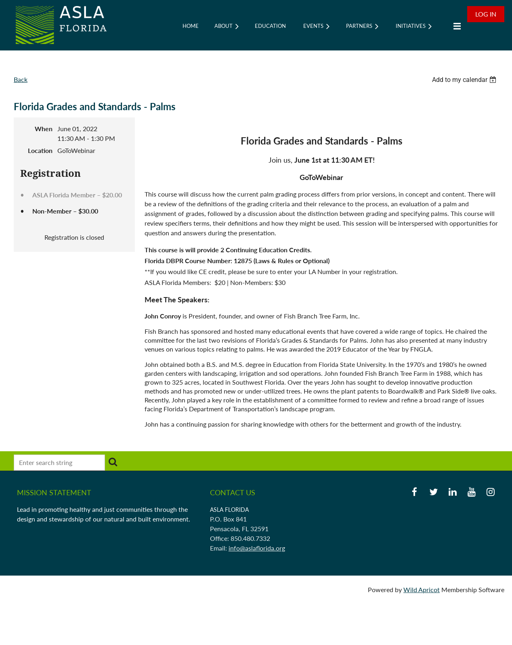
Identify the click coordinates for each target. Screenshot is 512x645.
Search (112, 461)
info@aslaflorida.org (257, 548)
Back (20, 79)
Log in (485, 14)
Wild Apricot (421, 589)
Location (40, 150)
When (43, 128)
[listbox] (465, 80)
